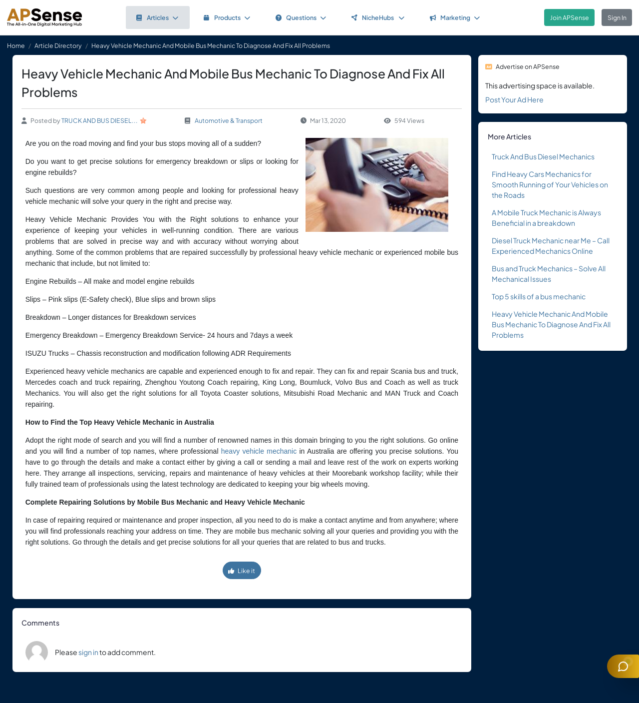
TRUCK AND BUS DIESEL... (99, 120)
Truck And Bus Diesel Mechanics (543, 156)
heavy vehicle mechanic (259, 451)
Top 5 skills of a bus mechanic (539, 296)
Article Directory (58, 45)
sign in (88, 652)
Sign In (617, 17)
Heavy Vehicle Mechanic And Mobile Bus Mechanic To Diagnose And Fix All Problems (551, 324)
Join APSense (569, 17)
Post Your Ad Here (514, 99)
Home (16, 45)
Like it (241, 571)
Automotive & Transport (229, 120)
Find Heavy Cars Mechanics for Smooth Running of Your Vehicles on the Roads (550, 184)
